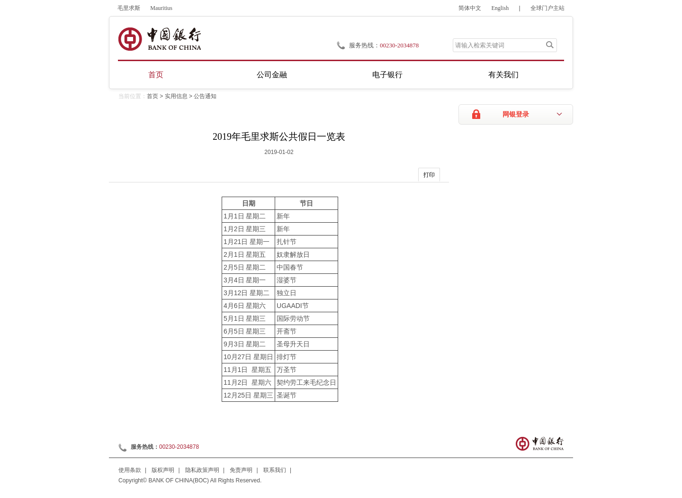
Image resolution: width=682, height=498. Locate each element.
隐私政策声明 (202, 470)
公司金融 (272, 75)
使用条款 (129, 470)
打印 (429, 175)
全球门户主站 (547, 8)
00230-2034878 (399, 45)
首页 (155, 75)
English (500, 8)
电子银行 (387, 75)
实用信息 (176, 96)
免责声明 (241, 470)
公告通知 (205, 96)
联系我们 (274, 470)
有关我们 (503, 75)
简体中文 (469, 8)
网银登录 (516, 114)
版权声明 (163, 470)
